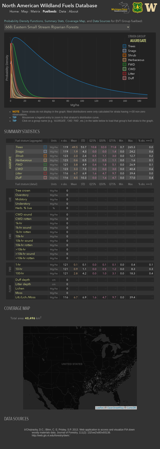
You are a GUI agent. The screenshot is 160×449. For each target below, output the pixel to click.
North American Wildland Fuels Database (49, 5)
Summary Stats (54, 21)
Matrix (36, 11)
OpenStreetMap (115, 407)
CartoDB (131, 407)
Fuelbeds (50, 11)
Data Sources (101, 21)
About (73, 11)
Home (15, 11)
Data (63, 11)
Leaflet (99, 407)
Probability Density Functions (23, 21)
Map (25, 11)
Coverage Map (75, 21)
